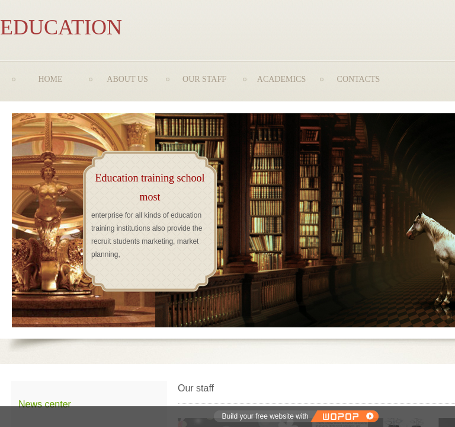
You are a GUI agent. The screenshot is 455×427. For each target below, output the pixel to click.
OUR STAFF (204, 79)
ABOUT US (127, 79)
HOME (50, 79)
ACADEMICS (281, 79)
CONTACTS (358, 79)
